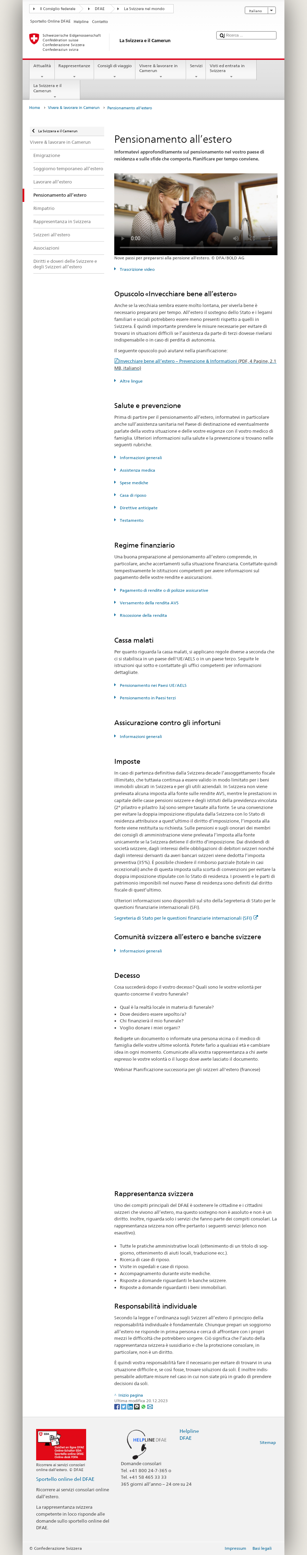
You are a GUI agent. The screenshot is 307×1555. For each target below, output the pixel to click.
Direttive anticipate (138, 507)
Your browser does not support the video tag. (195, 214)
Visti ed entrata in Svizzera (231, 71)
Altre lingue (131, 381)
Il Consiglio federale (57, 9)
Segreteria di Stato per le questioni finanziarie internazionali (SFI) (186, 918)
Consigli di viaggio (114, 71)
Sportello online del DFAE (65, 1479)
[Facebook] (117, 1406)
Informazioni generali (140, 457)
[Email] (150, 1406)
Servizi (196, 71)
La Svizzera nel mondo (144, 9)
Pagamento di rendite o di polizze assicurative (163, 590)
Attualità (42, 71)
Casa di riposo (132, 495)
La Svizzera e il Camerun (55, 91)
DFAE (100, 9)
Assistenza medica (137, 470)
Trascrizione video (137, 269)
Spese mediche (133, 482)
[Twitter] (124, 1406)
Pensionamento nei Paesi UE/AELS (152, 685)
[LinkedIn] (130, 1406)
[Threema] (137, 1406)
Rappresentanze (74, 71)
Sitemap (268, 1442)
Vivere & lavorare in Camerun (161, 71)
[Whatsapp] (144, 1406)
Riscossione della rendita (143, 615)
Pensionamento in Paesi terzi (147, 697)
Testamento (131, 520)
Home (34, 107)
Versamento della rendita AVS (149, 602)
